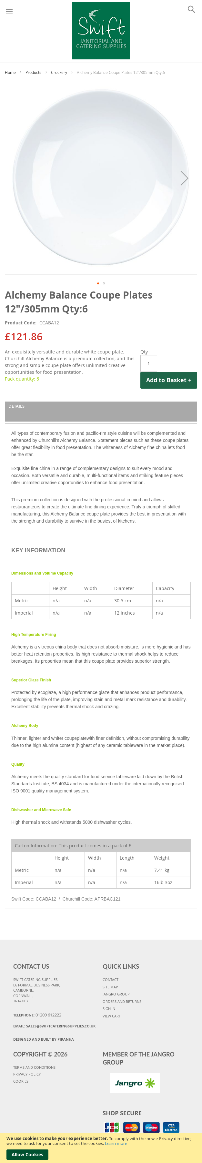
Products (33, 72)
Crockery (59, 72)
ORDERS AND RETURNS (122, 1001)
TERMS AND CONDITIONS (34, 1067)
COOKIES (20, 1081)
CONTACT (110, 979)
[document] (101, 1148)
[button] (98, 283)
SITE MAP (110, 986)
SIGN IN (109, 1008)
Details (16, 406)
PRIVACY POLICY (27, 1074)
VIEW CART (112, 1016)
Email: (54, 1026)
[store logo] (101, 29)
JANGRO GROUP (116, 994)
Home (10, 72)
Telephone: (37, 1015)
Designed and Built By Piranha (43, 1039)
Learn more (116, 1143)
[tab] (101, 412)
